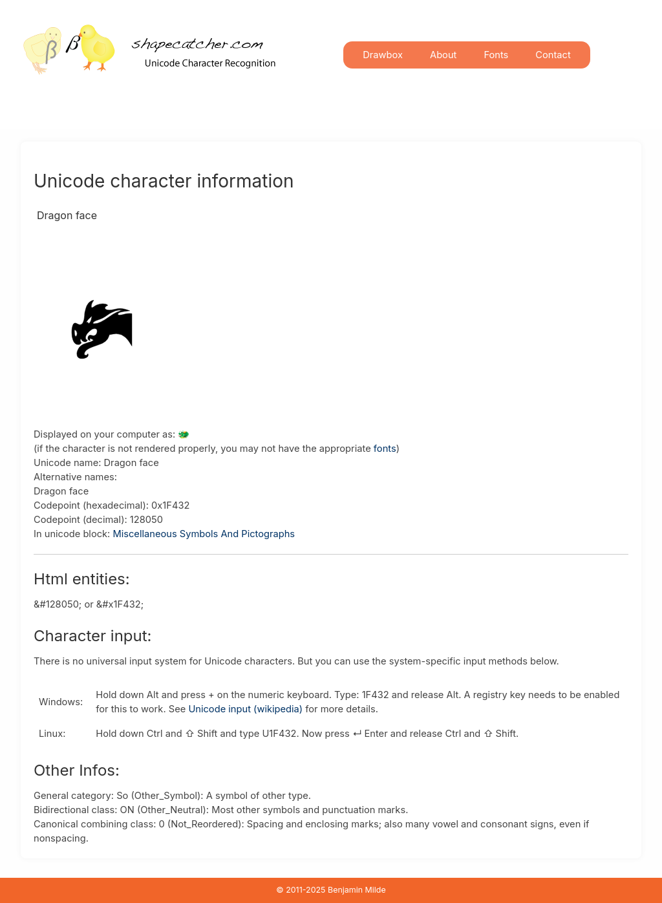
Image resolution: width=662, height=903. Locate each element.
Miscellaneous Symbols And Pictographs (203, 534)
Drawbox (383, 55)
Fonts (496, 55)
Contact (552, 55)
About (443, 55)
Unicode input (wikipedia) (245, 709)
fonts (385, 448)
